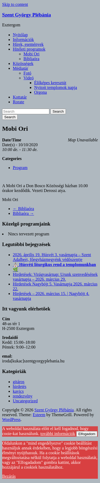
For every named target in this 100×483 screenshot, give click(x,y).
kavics (18, 391)
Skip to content (15, 4)
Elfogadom (86, 434)
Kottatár (20, 97)
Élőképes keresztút (50, 82)
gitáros (19, 381)
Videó (28, 78)
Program (20, 167)
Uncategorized (25, 401)
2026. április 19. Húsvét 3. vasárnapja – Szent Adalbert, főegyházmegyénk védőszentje (52, 257)
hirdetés (19, 386)
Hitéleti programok (29, 49)
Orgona (40, 92)
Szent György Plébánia (26, 15)
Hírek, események (28, 44)
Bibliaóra (31, 58)
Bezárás (9, 476)
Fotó (27, 73)
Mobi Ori (31, 54)
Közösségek (23, 63)
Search (58, 111)
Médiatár (20, 68)
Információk (23, 39)
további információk (58, 433)
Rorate (18, 102)
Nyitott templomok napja (55, 87)
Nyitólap (20, 34)
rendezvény (23, 396)
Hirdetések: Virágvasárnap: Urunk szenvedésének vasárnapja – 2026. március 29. (55, 276)
